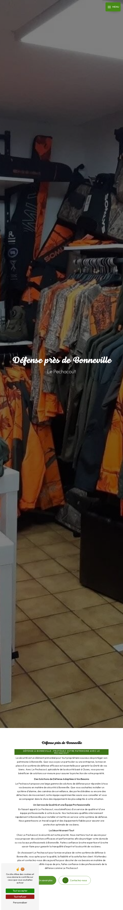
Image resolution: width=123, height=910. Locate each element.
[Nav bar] (113, 6)
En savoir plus (43, 874)
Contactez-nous (74, 875)
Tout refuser (20, 896)
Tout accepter (20, 890)
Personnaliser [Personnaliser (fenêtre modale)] (20, 902)
